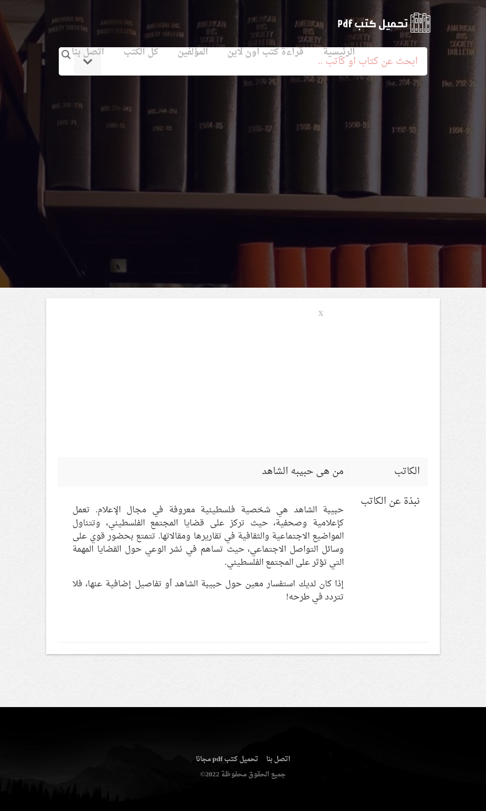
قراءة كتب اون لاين (265, 52)
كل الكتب (141, 52)
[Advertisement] (243, 169)
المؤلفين (192, 52)
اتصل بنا (87, 52)
